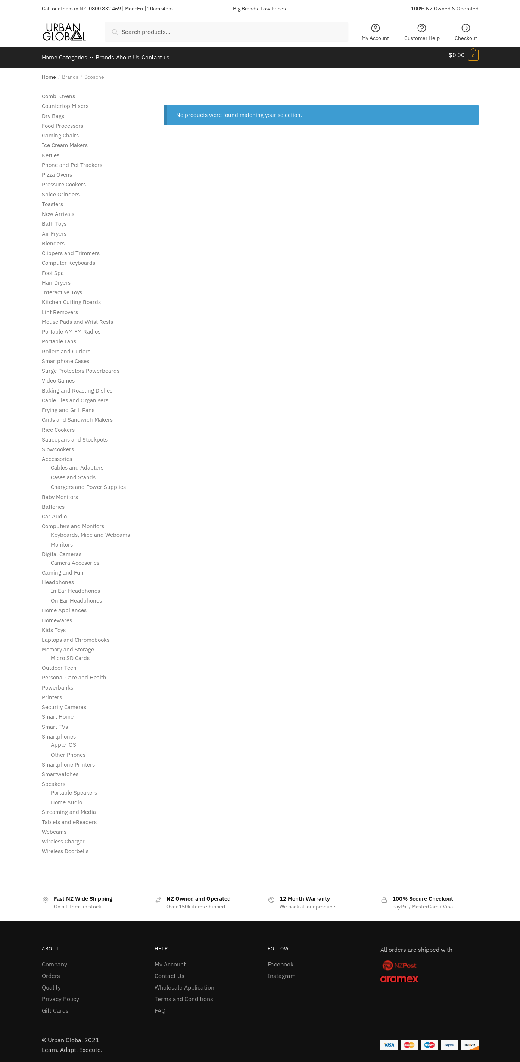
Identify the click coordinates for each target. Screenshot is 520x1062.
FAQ (160, 1006)
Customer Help (422, 32)
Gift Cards (55, 1006)
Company (54, 959)
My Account (375, 32)
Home (49, 72)
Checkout (466, 32)
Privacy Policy (60, 994)
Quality (51, 983)
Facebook (280, 959)
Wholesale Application (184, 983)
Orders (51, 971)
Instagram (282, 971)
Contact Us (169, 971)
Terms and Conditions (184, 994)
